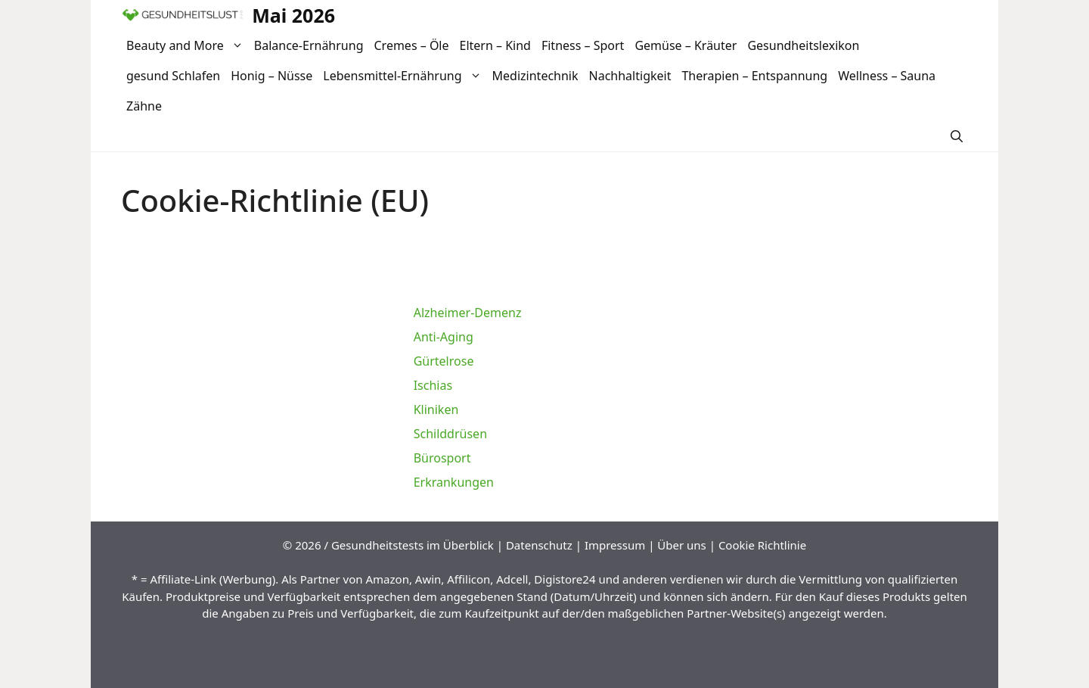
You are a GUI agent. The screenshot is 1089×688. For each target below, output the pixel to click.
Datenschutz (539, 545)
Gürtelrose (444, 361)
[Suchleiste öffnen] (956, 136)
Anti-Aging (443, 336)
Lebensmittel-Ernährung (404, 76)
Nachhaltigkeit (630, 75)
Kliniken (436, 409)
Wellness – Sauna (886, 75)
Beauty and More (187, 45)
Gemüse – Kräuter (685, 45)
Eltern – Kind (495, 45)
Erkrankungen (454, 482)
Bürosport (442, 458)
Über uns (681, 545)
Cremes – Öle (411, 45)
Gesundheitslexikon (803, 45)
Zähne (144, 106)
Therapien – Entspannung (754, 75)
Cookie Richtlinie (762, 545)
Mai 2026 (293, 15)
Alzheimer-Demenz (468, 312)
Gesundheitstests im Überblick (412, 545)
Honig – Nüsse (271, 75)
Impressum (615, 545)
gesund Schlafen (173, 75)
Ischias (433, 385)
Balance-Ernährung (309, 45)
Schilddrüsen (450, 433)
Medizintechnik (535, 75)
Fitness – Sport (582, 45)
